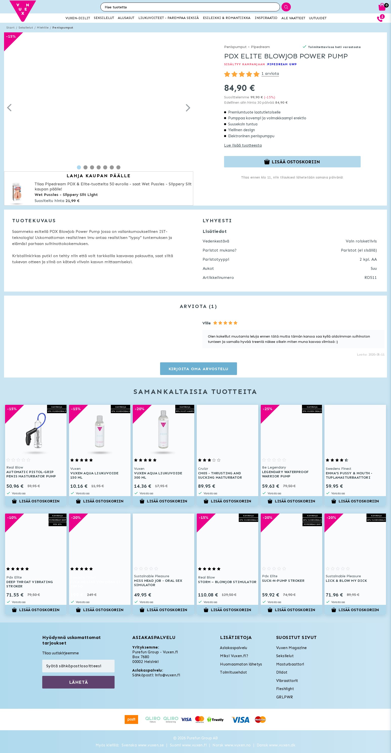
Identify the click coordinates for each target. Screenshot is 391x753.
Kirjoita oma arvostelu (199, 368)
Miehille (43, 27)
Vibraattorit (287, 680)
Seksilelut (25, 27)
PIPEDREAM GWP (282, 64)
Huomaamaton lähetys (241, 664)
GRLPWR (284, 697)
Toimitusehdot (233, 672)
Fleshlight (285, 688)
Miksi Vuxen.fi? (234, 656)
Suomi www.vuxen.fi (188, 745)
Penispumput (62, 27)
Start (10, 27)
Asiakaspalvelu (233, 648)
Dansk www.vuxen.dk (276, 745)
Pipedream (260, 47)
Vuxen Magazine (291, 648)
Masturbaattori (290, 664)
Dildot (281, 672)
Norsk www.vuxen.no (231, 745)
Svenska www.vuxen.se (143, 745)
